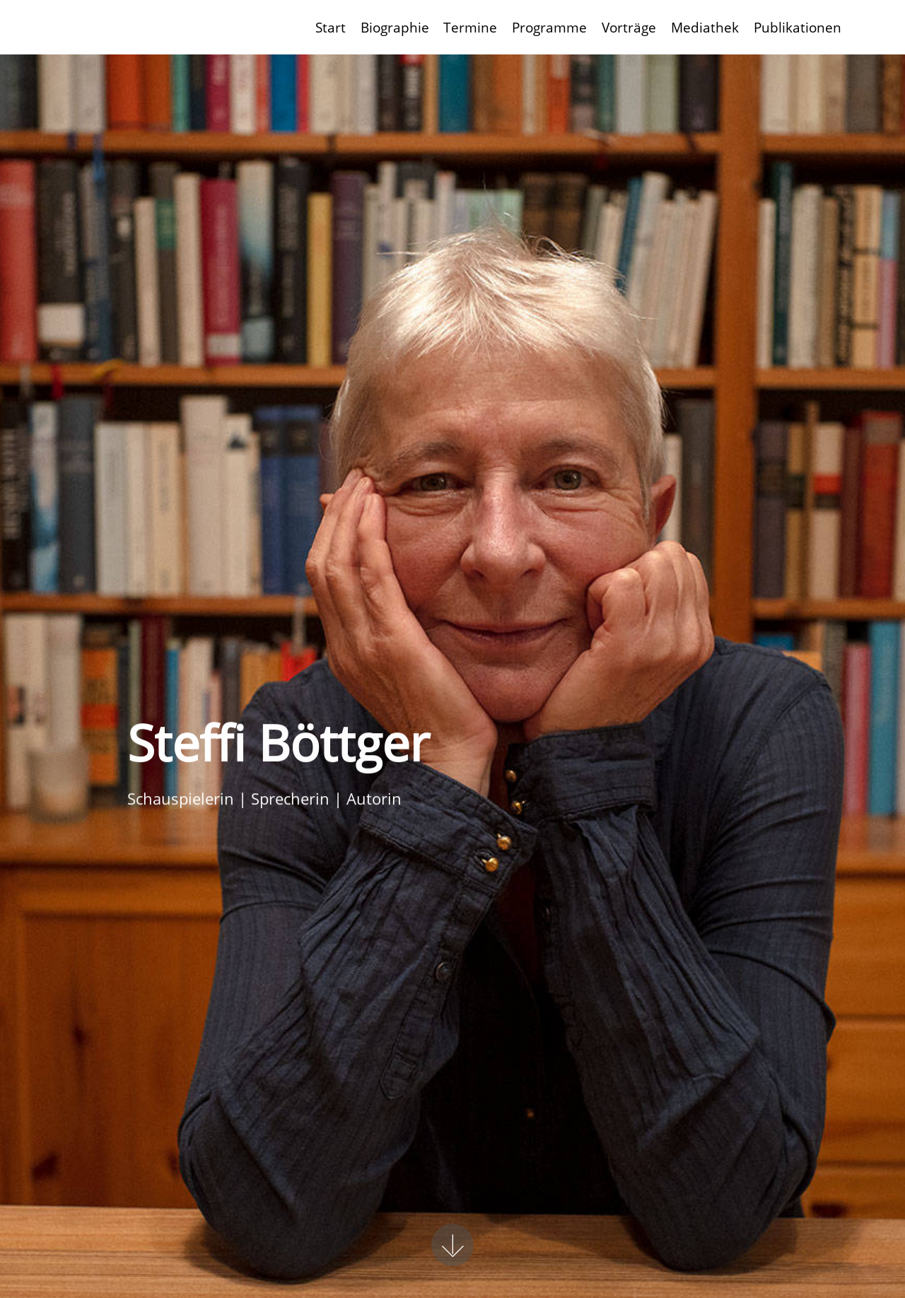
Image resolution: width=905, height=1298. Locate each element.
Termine (470, 27)
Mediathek (705, 27)
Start (330, 27)
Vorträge (629, 27)
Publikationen (797, 27)
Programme (549, 27)
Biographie (395, 27)
